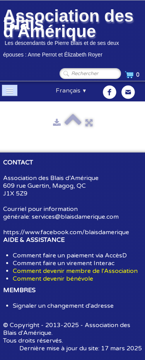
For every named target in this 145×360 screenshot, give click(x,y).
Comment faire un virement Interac (63, 263)
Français (71, 90)
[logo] (72, 34)
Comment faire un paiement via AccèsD (70, 255)
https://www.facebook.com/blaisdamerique (66, 232)
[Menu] (9, 90)
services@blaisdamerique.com (75, 217)
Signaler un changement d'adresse (63, 306)
